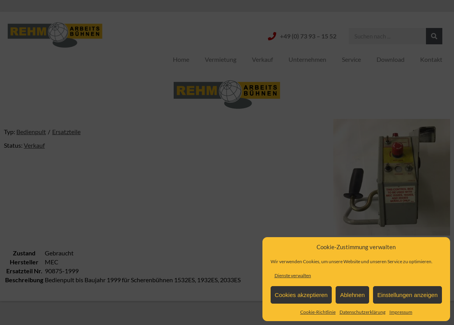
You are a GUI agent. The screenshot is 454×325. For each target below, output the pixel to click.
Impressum (400, 312)
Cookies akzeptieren (301, 295)
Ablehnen (352, 295)
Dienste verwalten (293, 275)
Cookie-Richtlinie (318, 312)
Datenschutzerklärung (362, 312)
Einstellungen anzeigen (407, 295)
